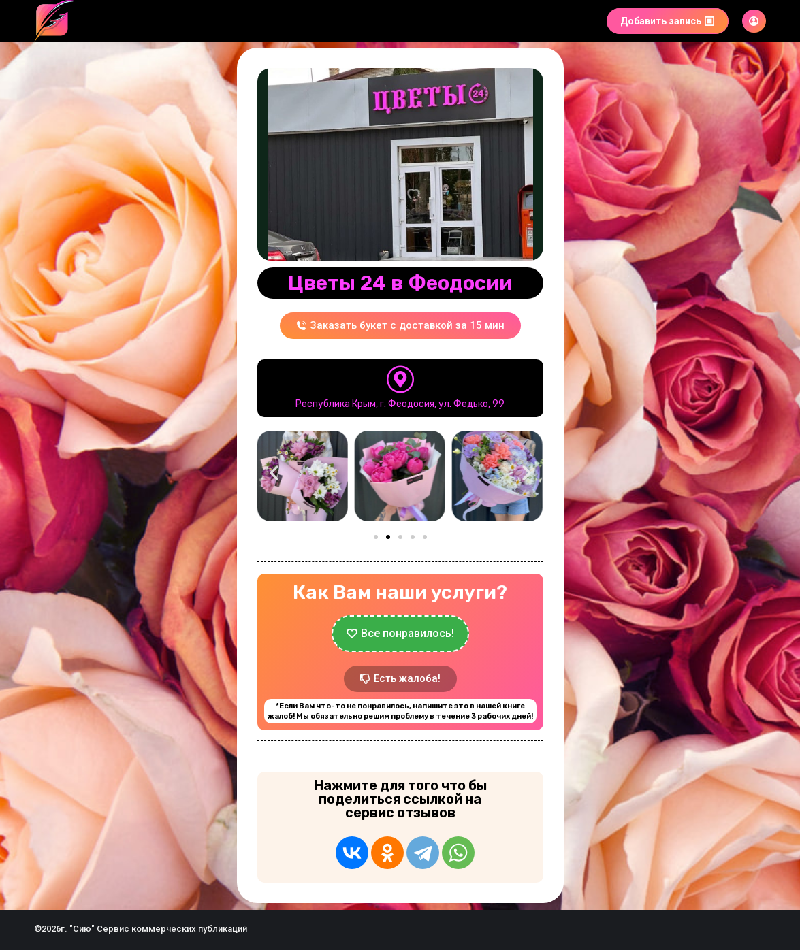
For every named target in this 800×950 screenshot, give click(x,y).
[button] (274, 473)
